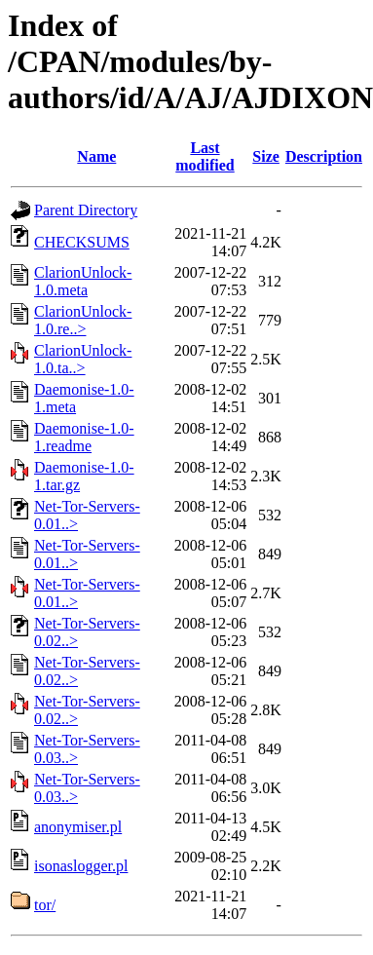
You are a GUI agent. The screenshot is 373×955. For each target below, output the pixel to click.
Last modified (204, 156)
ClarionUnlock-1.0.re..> (82, 320)
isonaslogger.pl (81, 866)
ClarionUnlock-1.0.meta (82, 281)
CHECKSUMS (82, 242)
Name (96, 156)
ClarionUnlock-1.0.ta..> (82, 359)
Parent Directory (85, 210)
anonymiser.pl (78, 827)
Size (266, 156)
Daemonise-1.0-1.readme (84, 437)
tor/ (45, 905)
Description (323, 156)
